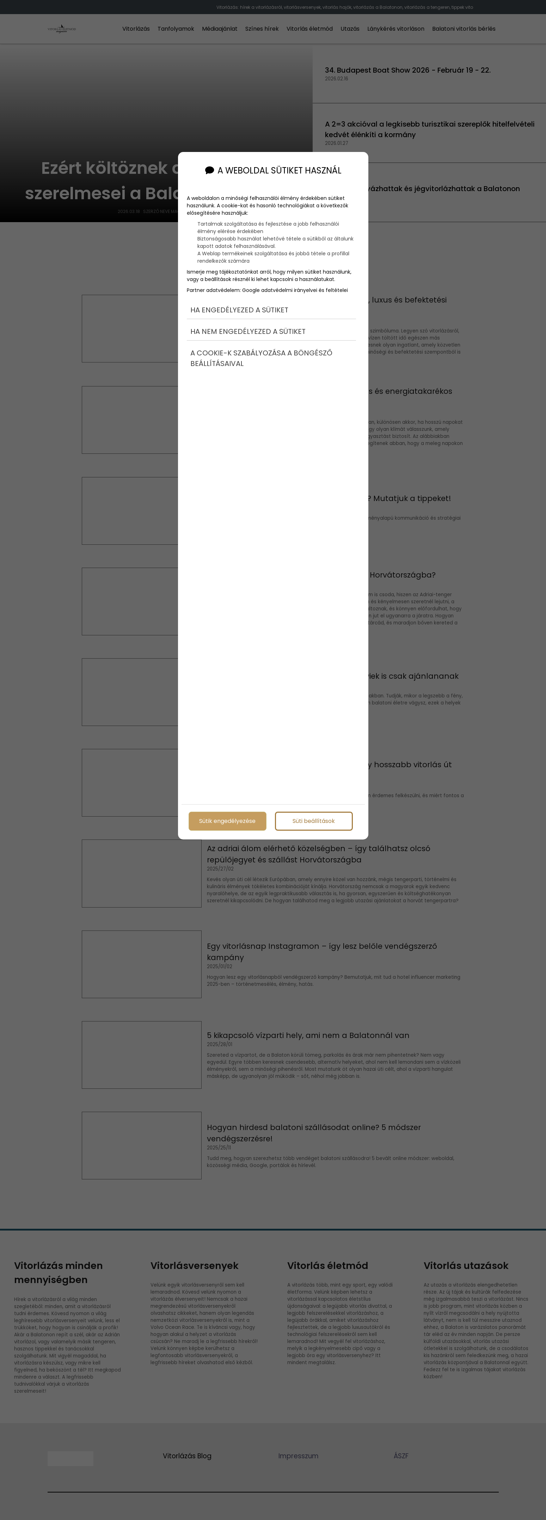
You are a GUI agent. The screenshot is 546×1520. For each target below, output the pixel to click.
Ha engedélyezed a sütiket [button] (239, 310)
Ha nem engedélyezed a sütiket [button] (248, 331)
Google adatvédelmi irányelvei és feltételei (295, 290)
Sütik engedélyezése (227, 821)
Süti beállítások (314, 821)
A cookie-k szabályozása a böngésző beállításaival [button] (261, 358)
